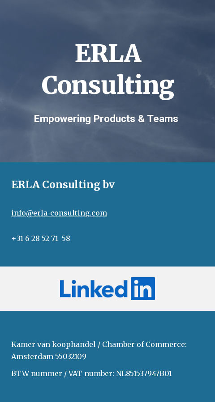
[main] (108, 66)
